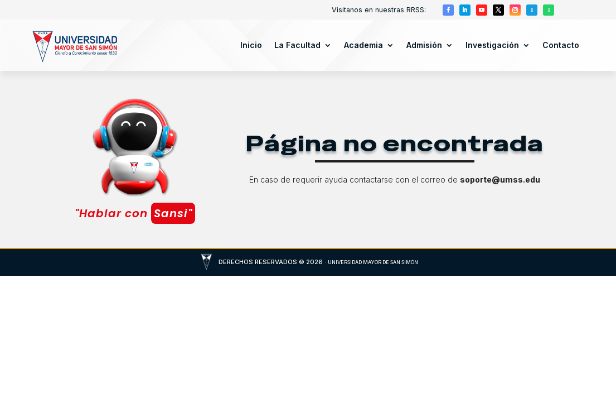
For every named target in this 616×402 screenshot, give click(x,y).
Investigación (492, 45)
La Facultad (297, 45)
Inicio (251, 45)
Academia (363, 45)
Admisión (424, 45)
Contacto (560, 45)
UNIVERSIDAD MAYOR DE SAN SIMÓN (373, 262)
